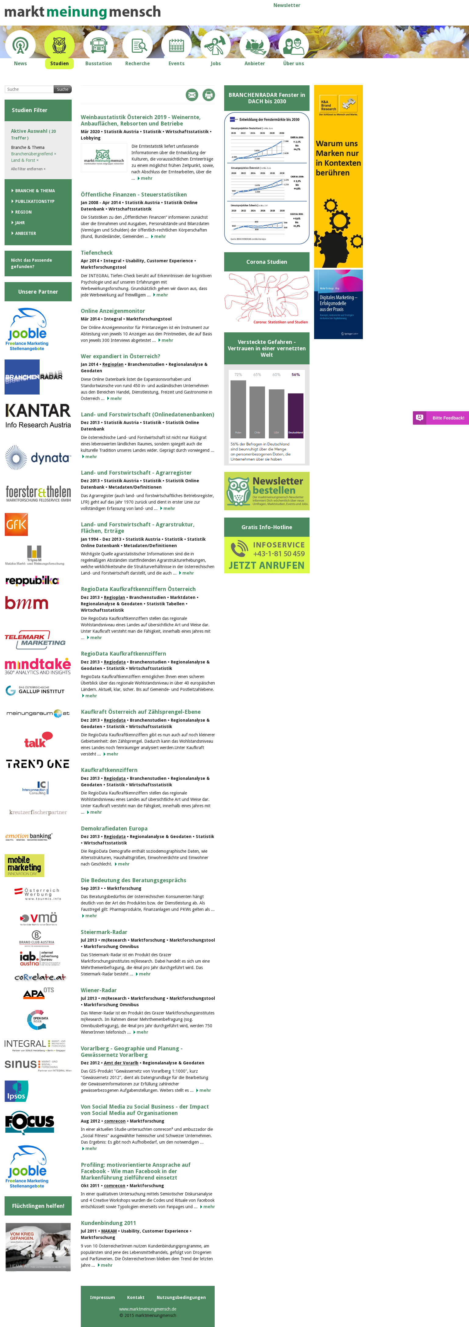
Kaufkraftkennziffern (109, 770)
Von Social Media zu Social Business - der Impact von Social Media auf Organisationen (145, 1109)
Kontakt (136, 1297)
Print (208, 95)
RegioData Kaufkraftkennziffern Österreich (138, 589)
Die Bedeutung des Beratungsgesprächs (133, 880)
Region (23, 212)
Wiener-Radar (99, 990)
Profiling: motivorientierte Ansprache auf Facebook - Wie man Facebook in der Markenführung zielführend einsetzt (136, 1171)
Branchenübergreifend (33, 153)
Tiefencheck (97, 252)
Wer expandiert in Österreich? (120, 356)
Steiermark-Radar (104, 932)
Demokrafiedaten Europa (114, 828)
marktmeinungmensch (83, 12)
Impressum (102, 1297)
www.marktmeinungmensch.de (147, 1309)
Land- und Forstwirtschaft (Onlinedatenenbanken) (147, 414)
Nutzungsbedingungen (181, 1297)
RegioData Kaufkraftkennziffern (123, 653)
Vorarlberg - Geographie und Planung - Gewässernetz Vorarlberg (132, 1051)
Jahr (20, 222)
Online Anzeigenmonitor (113, 311)
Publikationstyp (35, 201)
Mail (192, 95)
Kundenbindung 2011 (108, 1223)
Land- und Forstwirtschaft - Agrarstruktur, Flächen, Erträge (138, 527)
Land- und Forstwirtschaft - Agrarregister (136, 472)
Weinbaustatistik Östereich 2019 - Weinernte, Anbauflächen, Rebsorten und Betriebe (141, 120)
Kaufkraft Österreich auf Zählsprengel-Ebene (141, 712)
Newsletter (287, 5)
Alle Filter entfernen (28, 169)
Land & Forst (25, 160)
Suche (62, 89)
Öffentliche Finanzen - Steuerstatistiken (134, 194)
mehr (146, 178)
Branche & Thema (35, 190)
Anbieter (25, 233)
